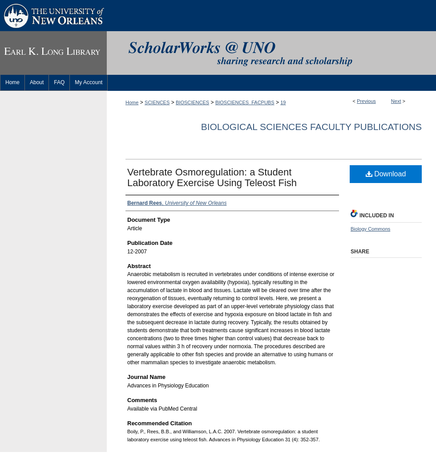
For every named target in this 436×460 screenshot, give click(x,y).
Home (131, 102)
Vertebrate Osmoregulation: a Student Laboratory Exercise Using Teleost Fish (212, 177)
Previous (366, 101)
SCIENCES (157, 102)
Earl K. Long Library (53, 53)
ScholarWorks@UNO (271, 53)
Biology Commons (370, 229)
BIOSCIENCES (192, 102)
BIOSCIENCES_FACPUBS (245, 102)
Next (396, 101)
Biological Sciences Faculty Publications (311, 127)
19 (283, 102)
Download (386, 174)
